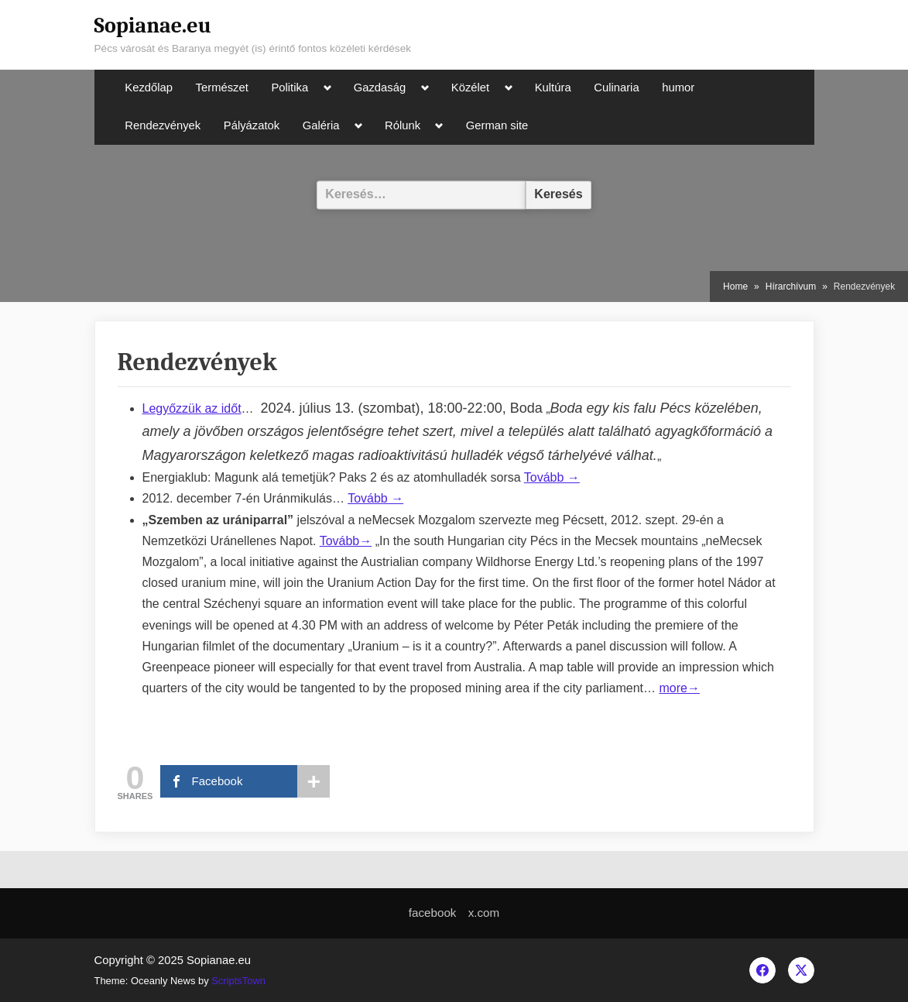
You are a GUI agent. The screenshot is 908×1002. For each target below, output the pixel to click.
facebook (433, 912)
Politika (289, 87)
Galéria (321, 125)
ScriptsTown (238, 981)
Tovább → (552, 477)
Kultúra (553, 87)
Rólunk (402, 125)
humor (678, 87)
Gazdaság (380, 87)
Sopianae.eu (152, 25)
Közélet (470, 87)
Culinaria (616, 87)
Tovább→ (346, 540)
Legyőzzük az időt (192, 408)
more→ (679, 688)
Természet (222, 87)
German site (497, 125)
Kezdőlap (149, 87)
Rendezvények (162, 125)
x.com (484, 912)
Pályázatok (251, 125)
